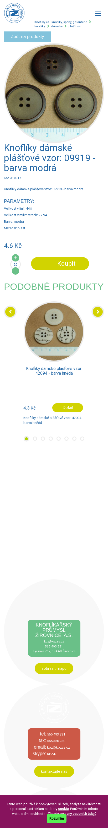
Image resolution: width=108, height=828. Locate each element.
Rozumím (56, 818)
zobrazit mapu (54, 668)
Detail (68, 407)
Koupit (66, 263)
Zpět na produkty (27, 36)
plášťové (74, 26)
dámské (57, 26)
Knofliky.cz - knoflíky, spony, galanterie (60, 22)
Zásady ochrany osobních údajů (72, 814)
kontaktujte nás (54, 771)
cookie (63, 809)
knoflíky (39, 26)
